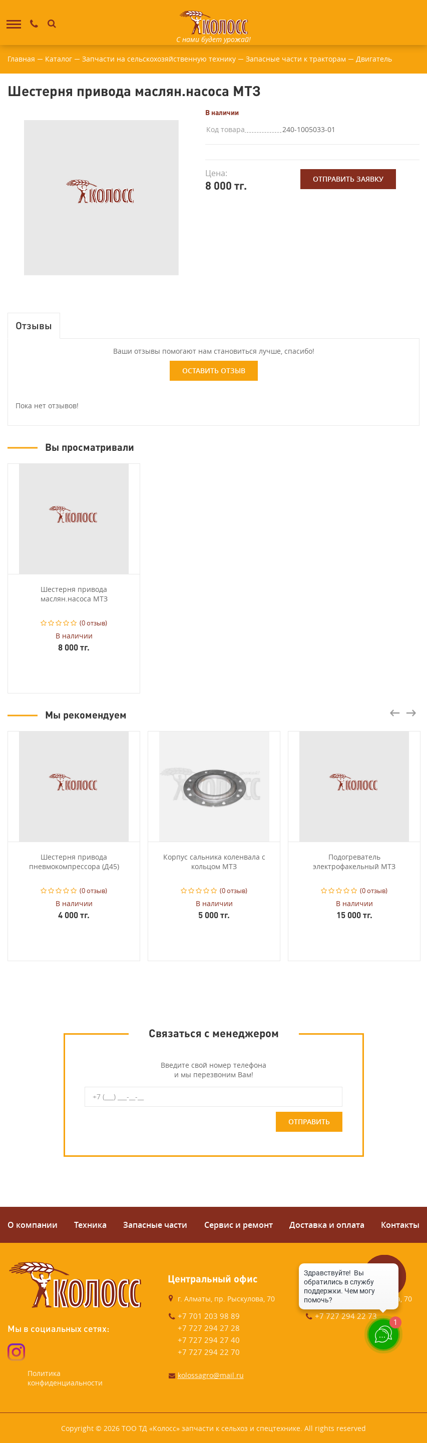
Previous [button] (394, 713)
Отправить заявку (348, 179)
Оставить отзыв (213, 370)
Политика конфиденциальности (65, 1377)
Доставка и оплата (326, 1224)
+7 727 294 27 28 (209, 1328)
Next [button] (410, 713)
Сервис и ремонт (238, 1224)
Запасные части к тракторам (296, 59)
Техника (90, 1224)
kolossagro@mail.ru (211, 1375)
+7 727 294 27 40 (209, 1340)
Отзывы (34, 325)
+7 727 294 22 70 (209, 1352)
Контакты (400, 1224)
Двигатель (374, 59)
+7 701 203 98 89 (209, 1316)
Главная (21, 59)
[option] (101, 198)
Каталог (58, 59)
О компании (33, 1224)
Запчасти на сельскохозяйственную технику (159, 59)
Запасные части (155, 1224)
